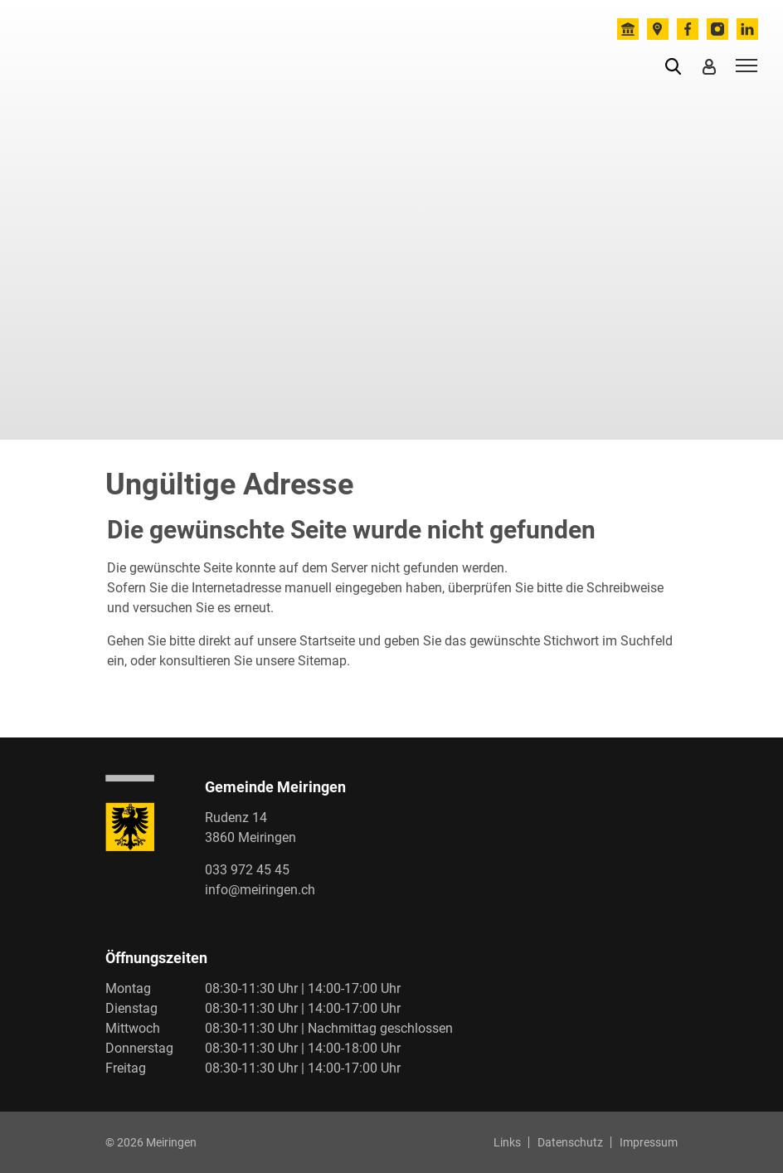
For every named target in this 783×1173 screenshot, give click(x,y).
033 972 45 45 (247, 870)
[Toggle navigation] (744, 65)
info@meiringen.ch (260, 890)
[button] (676, 65)
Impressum (649, 1142)
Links (507, 1142)
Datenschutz (570, 1142)
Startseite (327, 641)
